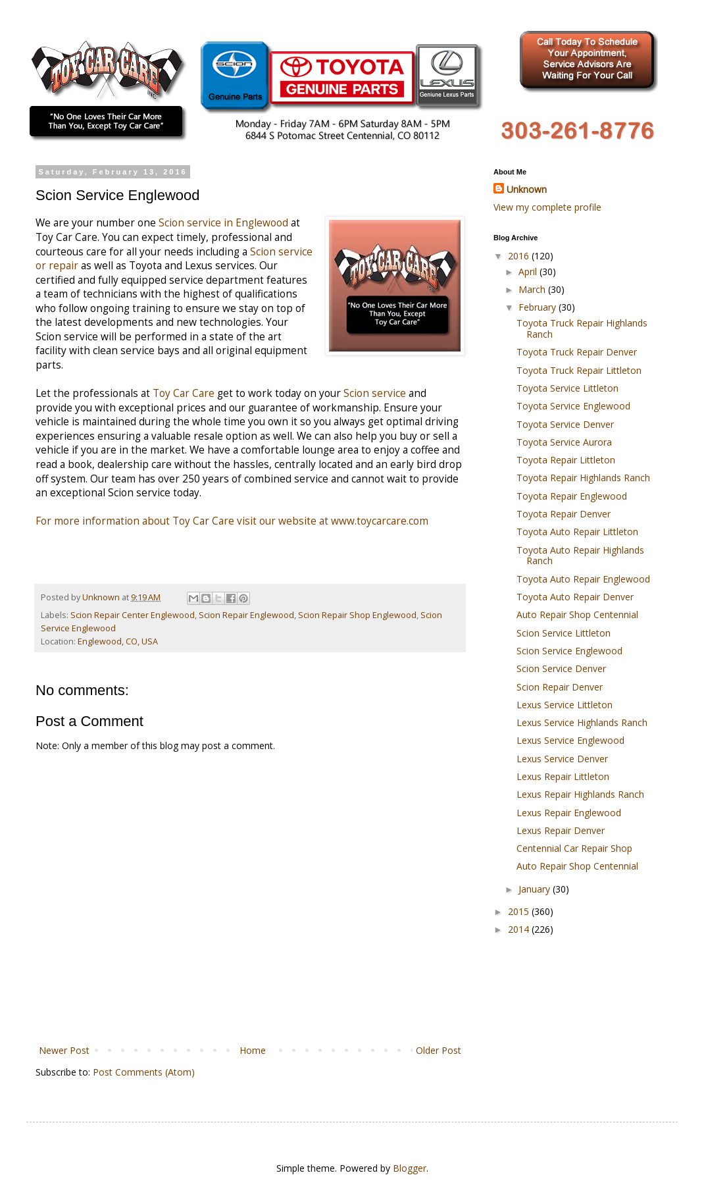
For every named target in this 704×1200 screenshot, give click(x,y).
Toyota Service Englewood (573, 406)
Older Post (438, 1050)
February (538, 307)
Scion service (374, 393)
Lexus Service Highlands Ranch (581, 722)
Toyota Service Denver (565, 424)
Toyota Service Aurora (564, 442)
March (533, 289)
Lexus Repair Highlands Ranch (580, 794)
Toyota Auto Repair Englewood (583, 579)
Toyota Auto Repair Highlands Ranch (580, 555)
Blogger (409, 1168)
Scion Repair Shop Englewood (357, 615)
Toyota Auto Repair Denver (575, 596)
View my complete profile (547, 207)
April (529, 271)
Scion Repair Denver (559, 687)
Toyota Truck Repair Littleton (578, 370)
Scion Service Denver (561, 668)
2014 (520, 929)
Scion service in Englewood (223, 223)
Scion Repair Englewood (246, 615)
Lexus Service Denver (562, 758)
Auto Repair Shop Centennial (577, 614)
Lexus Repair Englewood (568, 812)
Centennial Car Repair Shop (574, 848)
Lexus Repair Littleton (562, 776)
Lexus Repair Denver (560, 830)
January (535, 889)
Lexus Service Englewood (570, 740)
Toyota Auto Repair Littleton (577, 531)
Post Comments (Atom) (144, 1072)
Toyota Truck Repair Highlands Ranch (581, 328)
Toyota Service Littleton (567, 388)
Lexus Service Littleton (564, 704)
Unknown (527, 189)
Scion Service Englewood (569, 650)
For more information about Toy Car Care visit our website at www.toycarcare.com (232, 521)
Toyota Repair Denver (563, 514)
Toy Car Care (185, 393)
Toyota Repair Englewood (571, 496)
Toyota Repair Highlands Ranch (583, 477)
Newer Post (64, 1050)
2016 (520, 255)
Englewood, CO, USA (118, 641)
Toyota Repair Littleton (565, 460)
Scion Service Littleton (563, 633)
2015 (520, 911)
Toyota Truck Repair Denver (576, 352)
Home (252, 1050)
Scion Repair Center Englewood (132, 615)
